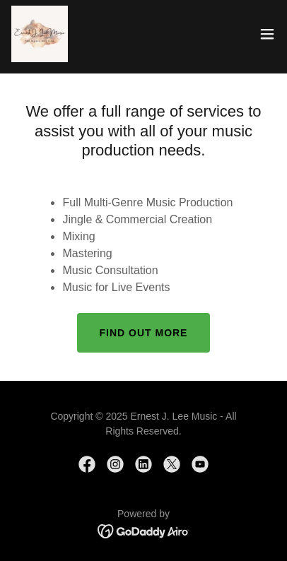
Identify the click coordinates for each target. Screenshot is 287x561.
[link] (39, 34)
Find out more (144, 332)
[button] (267, 34)
